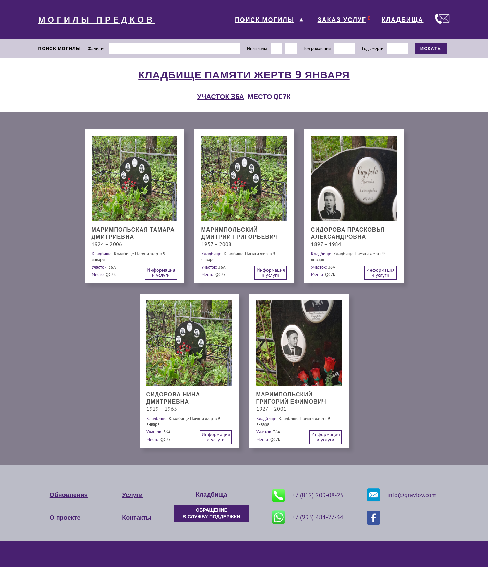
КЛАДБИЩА (403, 20)
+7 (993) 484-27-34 (307, 517)
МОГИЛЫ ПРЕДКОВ (96, 19)
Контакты (136, 518)
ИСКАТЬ (430, 48)
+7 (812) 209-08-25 (308, 495)
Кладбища (211, 495)
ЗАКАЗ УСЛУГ (342, 20)
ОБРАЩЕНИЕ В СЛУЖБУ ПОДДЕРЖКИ (211, 513)
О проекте (65, 518)
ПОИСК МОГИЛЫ (264, 20)
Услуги (132, 495)
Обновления (69, 495)
